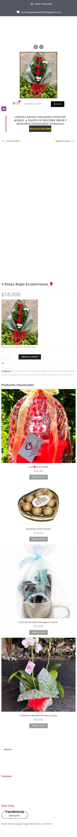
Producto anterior (13, 141)
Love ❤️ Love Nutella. (38, 467)
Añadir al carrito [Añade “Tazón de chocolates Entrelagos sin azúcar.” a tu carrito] (38, 632)
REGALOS (46, 374)
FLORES (37, 374)
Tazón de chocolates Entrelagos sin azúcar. (38, 622)
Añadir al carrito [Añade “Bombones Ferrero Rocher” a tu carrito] (38, 539)
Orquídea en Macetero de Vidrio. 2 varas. (39, 716)
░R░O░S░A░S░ (19, 371)
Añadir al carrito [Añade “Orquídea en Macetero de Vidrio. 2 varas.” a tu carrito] (38, 725)
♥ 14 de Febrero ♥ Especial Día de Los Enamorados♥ (49, 371)
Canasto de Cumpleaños (22, 374)
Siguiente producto (63, 141)
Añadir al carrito (29, 357)
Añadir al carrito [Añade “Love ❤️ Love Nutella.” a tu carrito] (38, 477)
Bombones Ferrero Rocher (38, 529)
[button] (3, 363)
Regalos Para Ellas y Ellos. (62, 374)
